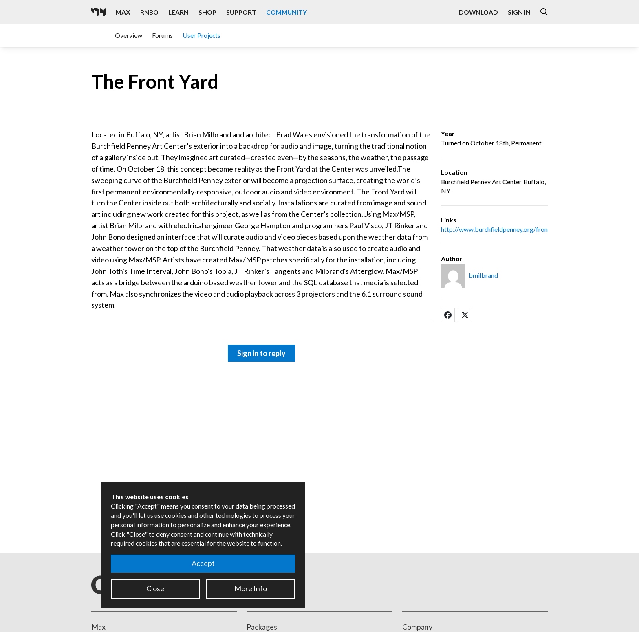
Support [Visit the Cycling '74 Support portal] (241, 12)
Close (155, 588)
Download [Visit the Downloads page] (478, 12)
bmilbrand (483, 275)
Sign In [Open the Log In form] (519, 12)
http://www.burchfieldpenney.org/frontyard (502, 229)
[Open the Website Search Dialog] (544, 12)
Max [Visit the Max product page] (123, 12)
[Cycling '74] (98, 12)
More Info (250, 588)
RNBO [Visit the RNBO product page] (149, 12)
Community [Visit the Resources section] (286, 12)
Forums (162, 35)
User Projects (201, 35)
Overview (128, 35)
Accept (203, 563)
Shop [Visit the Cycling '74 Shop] (207, 12)
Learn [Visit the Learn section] (178, 12)
